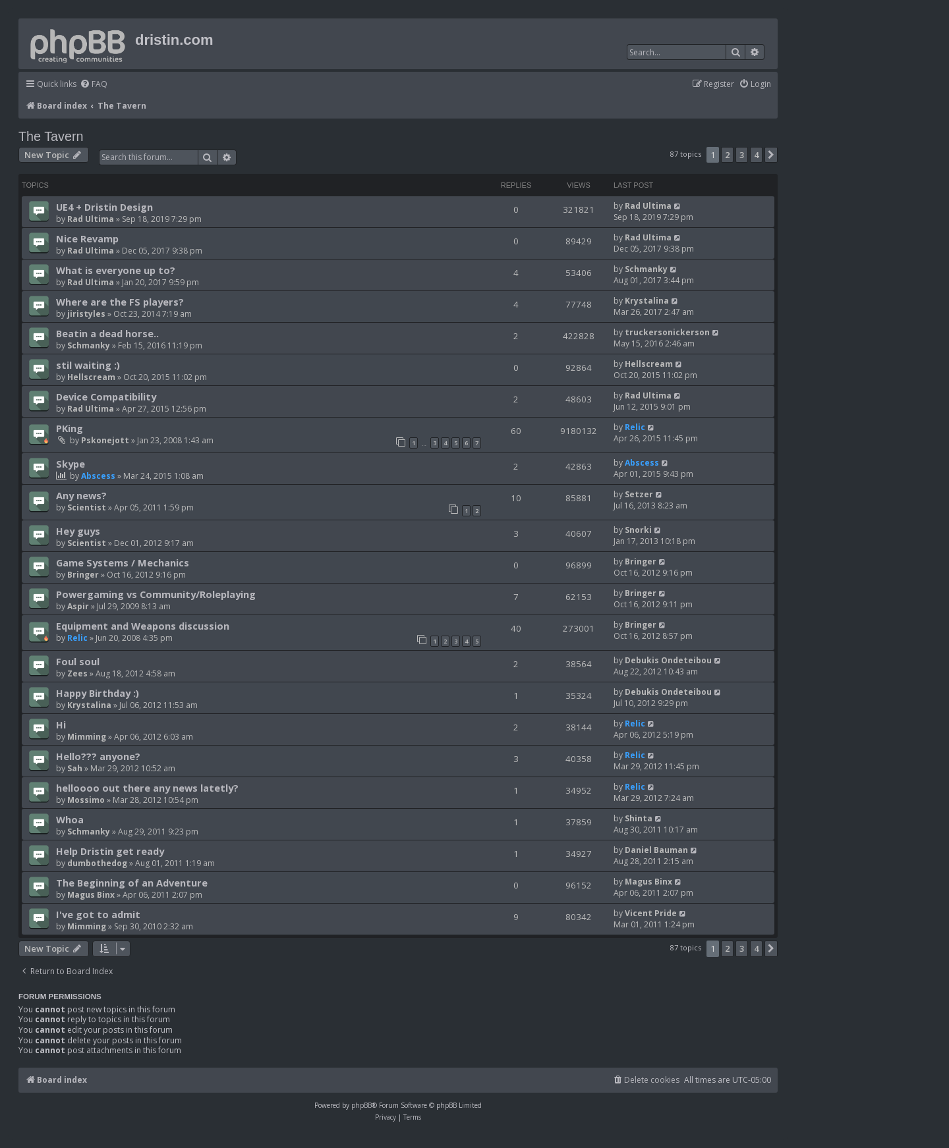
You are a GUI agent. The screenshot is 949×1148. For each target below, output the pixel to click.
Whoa (70, 819)
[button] (771, 155)
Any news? (81, 495)
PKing (69, 428)
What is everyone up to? (115, 270)
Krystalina (647, 300)
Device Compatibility (106, 396)
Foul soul (78, 661)
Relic (635, 427)
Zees (77, 673)
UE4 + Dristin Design (104, 206)
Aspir (78, 606)
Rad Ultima (90, 219)
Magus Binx (91, 894)
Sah (74, 768)
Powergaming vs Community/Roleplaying (156, 594)
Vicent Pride (651, 913)
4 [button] (756, 155)
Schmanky (646, 269)
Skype (70, 463)
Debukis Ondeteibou (668, 660)
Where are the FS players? (120, 301)
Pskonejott (105, 440)
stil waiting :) (88, 364)
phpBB (361, 1105)
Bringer (83, 574)
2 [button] (727, 155)
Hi (61, 724)
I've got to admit (98, 914)
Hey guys (78, 530)
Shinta (638, 818)
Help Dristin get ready (110, 851)
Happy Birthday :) (97, 692)
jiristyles (86, 313)
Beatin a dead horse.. (107, 333)
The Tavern (51, 136)
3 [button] (741, 155)
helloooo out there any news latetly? (147, 787)
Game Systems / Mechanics (122, 562)
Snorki (638, 529)
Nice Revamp (87, 238)
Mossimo (86, 800)
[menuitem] (93, 85)
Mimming (86, 736)
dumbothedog (97, 863)
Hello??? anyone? (98, 756)
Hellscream (91, 377)
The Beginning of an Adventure (132, 882)
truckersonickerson (667, 332)
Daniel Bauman (656, 850)
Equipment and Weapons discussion (142, 625)
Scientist (86, 507)
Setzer (639, 494)
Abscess (98, 475)
